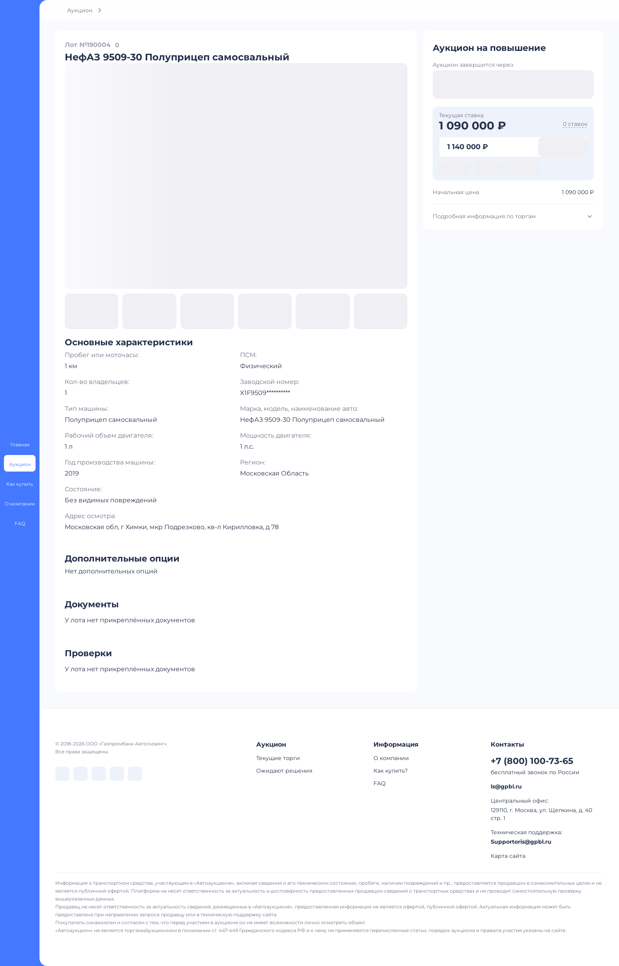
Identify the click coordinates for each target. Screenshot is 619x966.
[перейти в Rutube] (117, 774)
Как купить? (390, 770)
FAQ (379, 783)
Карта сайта (508, 855)
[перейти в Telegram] (80, 774)
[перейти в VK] (62, 774)
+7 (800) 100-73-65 (532, 761)
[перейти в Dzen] (99, 774)
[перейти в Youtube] (135, 774)
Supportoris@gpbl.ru (521, 841)
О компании (391, 758)
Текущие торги (278, 758)
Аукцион (79, 10)
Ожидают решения (284, 770)
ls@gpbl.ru (506, 786)
